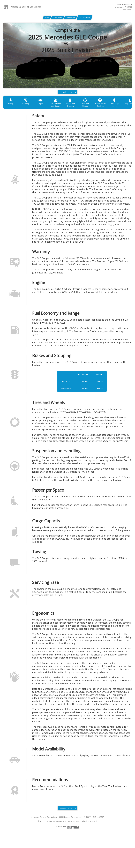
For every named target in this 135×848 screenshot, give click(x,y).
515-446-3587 (126, 9)
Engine (44, 107)
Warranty (28, 107)
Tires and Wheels (94, 107)
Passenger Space (127, 107)
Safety (11, 107)
